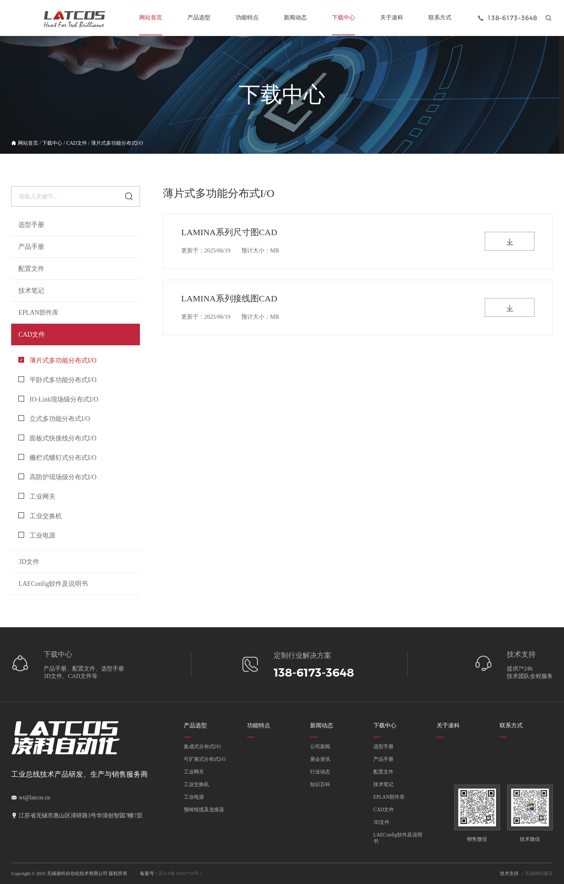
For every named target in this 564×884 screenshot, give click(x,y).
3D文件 (381, 822)
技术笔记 (383, 784)
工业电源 (36, 535)
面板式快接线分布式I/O (57, 438)
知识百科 (320, 784)
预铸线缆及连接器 (204, 809)
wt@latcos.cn (34, 797)
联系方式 (439, 17)
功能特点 (247, 17)
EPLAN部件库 (389, 797)
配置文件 (383, 772)
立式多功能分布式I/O (54, 418)
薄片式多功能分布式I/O (117, 143)
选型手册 (31, 224)
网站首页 (150, 17)
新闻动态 (295, 17)
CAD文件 (76, 143)
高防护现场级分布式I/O (57, 477)
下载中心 (343, 17)
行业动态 (320, 772)
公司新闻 (320, 746)
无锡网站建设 (539, 873)
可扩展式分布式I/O (205, 759)
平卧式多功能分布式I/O (57, 379)
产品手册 (383, 759)
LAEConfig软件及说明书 (53, 583)
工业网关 (36, 496)
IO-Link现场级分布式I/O (58, 399)
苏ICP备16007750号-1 (181, 873)
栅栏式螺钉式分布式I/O (57, 457)
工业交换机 (40, 516)
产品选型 (198, 17)
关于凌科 (391, 17)
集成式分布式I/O (202, 746)
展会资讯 (320, 759)
